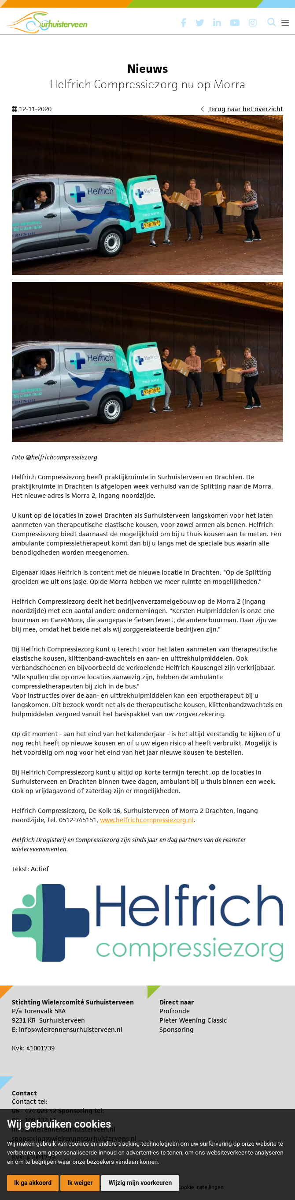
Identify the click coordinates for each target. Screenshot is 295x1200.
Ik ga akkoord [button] (33, 1182)
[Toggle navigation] (285, 22)
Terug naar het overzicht (245, 109)
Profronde (174, 1011)
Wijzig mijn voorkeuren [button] (140, 1182)
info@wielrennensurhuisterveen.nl (70, 1029)
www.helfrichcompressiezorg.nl (147, 820)
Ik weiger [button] (79, 1182)
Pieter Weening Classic (193, 1020)
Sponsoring (176, 1029)
